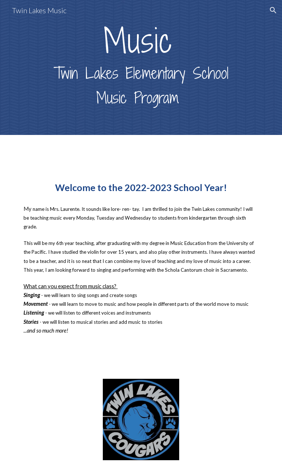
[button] (273, 10)
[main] (141, 67)
